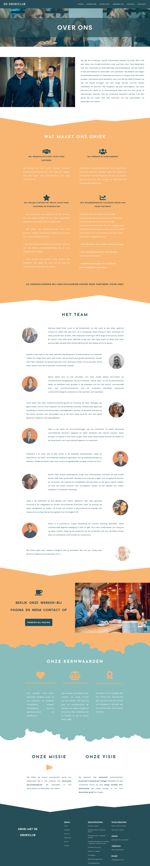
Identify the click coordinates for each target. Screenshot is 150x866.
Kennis (66, 842)
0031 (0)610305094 (118, 850)
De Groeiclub (15, 4)
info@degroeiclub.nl (118, 860)
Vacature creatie (93, 826)
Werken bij (67, 838)
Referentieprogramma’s (95, 859)
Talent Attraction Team (119, 826)
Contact (66, 845)
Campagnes (92, 855)
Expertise (67, 830)
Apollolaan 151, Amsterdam (120, 840)
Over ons (67, 834)
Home (66, 826)
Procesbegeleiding (94, 863)
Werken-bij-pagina (94, 851)
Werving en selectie (118, 830)
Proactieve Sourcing (94, 847)
